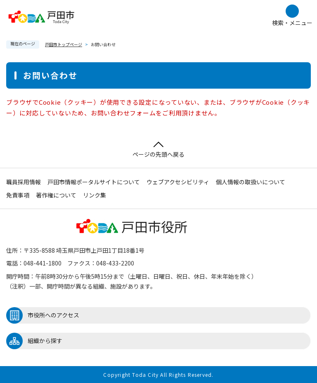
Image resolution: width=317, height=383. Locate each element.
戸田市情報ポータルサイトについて (93, 182)
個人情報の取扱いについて (250, 182)
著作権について (56, 195)
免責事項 (17, 195)
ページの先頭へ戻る (158, 149)
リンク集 (94, 195)
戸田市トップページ (63, 44)
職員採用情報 (23, 182)
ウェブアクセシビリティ (178, 182)
